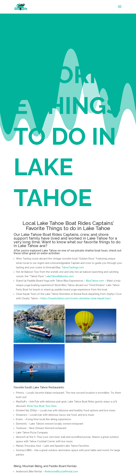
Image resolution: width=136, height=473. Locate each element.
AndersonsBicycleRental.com (61, 471)
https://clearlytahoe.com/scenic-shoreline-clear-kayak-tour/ (75, 298)
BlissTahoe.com (95, 280)
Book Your (32, 406)
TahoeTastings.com (73, 267)
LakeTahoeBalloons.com (60, 276)
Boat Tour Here (47, 406)
